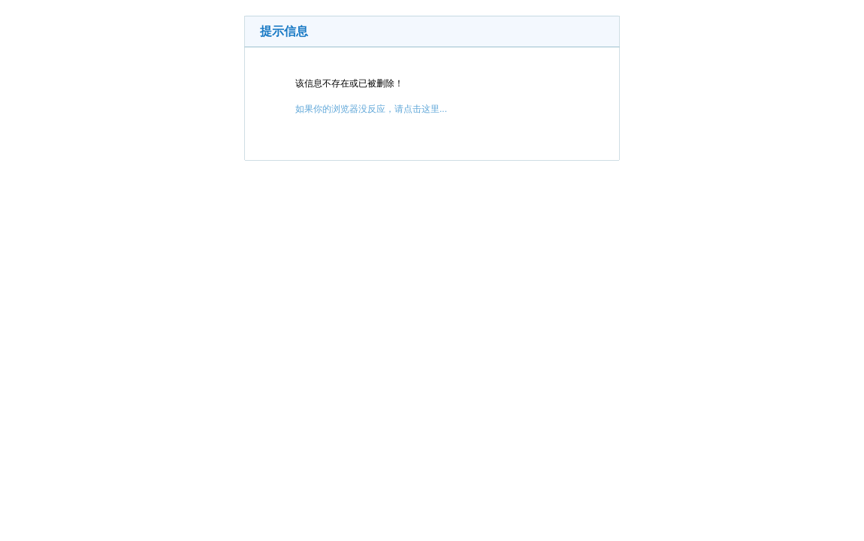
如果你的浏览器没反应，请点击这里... (371, 109)
